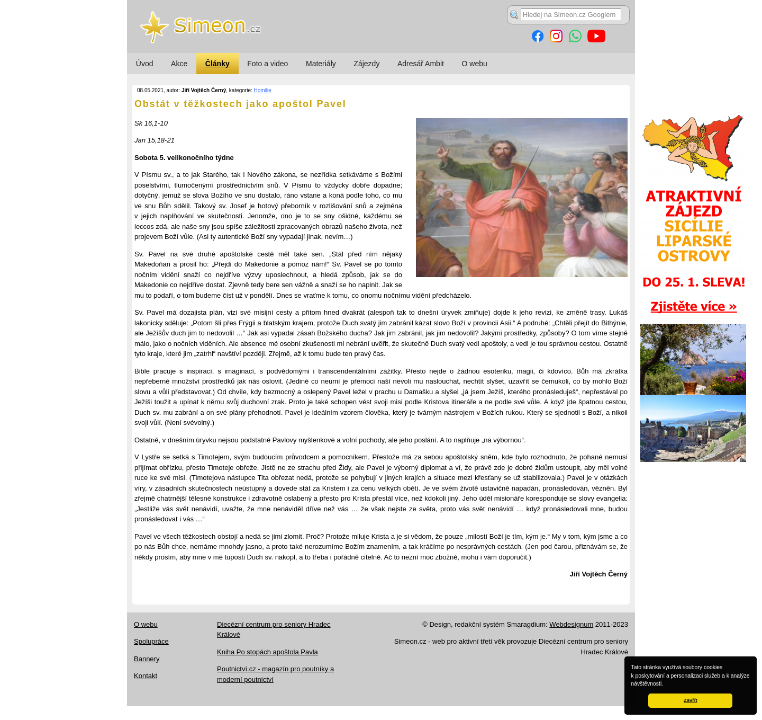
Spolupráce (151, 641)
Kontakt (145, 676)
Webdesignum (571, 624)
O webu (474, 63)
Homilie (262, 90)
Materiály (321, 63)
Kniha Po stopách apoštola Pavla (267, 652)
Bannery (146, 659)
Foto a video (267, 63)
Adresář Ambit (420, 63)
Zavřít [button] (690, 700)
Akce (179, 63)
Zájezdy (366, 63)
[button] (666, 684)
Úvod (144, 63)
